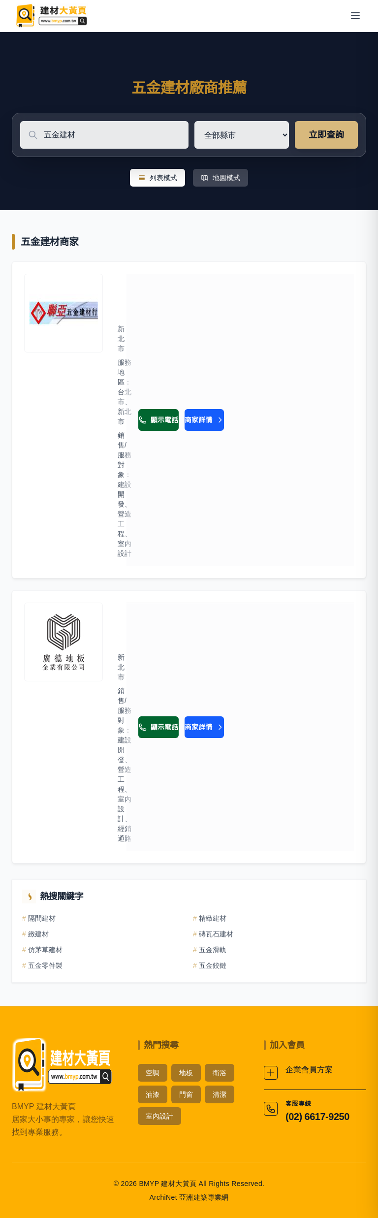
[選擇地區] (241, 135)
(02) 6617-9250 (317, 1116)
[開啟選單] (355, 16)
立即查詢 (326, 135)
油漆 (152, 1094)
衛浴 (219, 1073)
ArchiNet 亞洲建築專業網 (188, 1197)
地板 (186, 1073)
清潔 (219, 1094)
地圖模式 (220, 178)
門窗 (186, 1094)
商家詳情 (204, 420)
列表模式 (157, 178)
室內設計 (159, 1116)
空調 (152, 1073)
